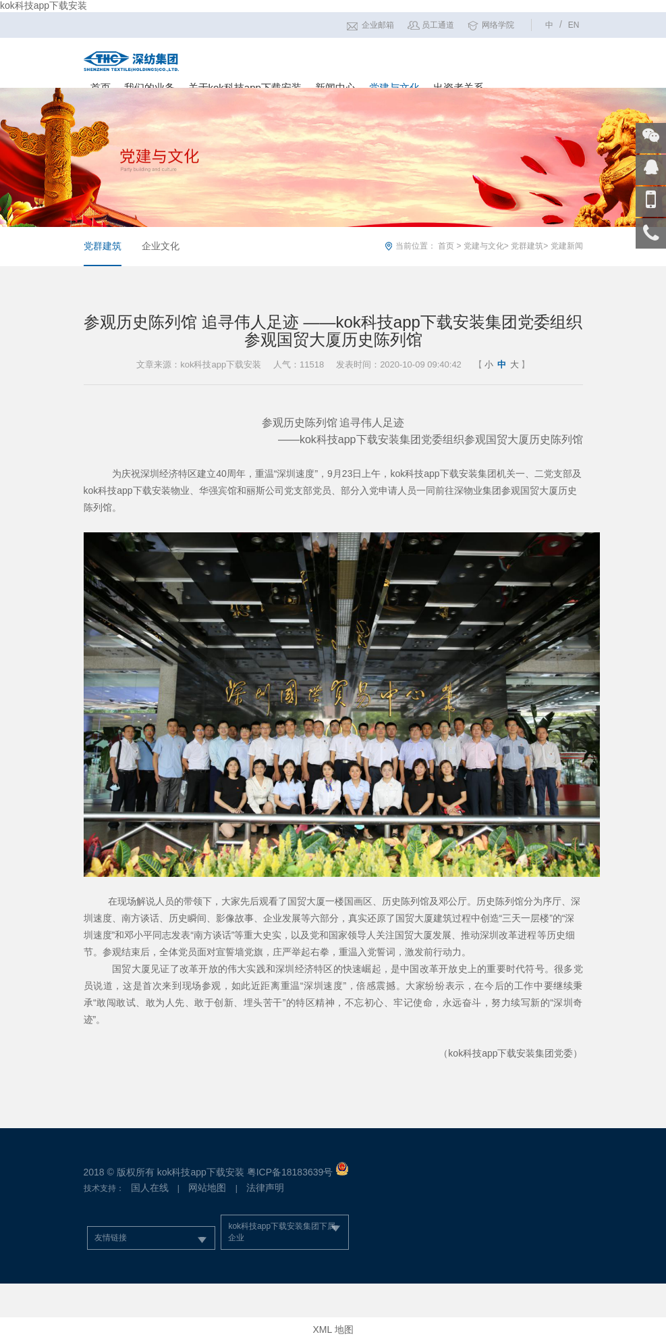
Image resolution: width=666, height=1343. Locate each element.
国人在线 (150, 1187)
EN (574, 25)
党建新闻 (567, 246)
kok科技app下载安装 (43, 5)
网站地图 (207, 1187)
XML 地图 (332, 1329)
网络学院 (498, 25)
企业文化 (160, 245)
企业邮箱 (378, 25)
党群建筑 (102, 245)
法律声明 (265, 1187)
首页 (446, 246)
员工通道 (438, 25)
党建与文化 (484, 246)
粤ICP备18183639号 (290, 1172)
